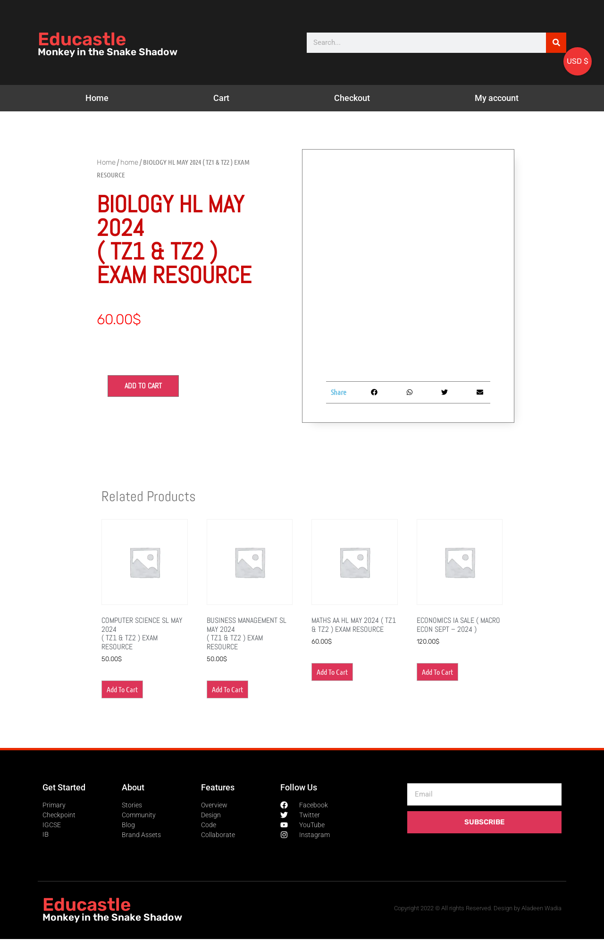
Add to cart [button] (122, 689)
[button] (374, 392)
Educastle (82, 39)
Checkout (352, 98)
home (129, 162)
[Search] (556, 43)
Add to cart (143, 386)
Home (97, 98)
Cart (221, 98)
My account (497, 98)
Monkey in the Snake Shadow (107, 52)
